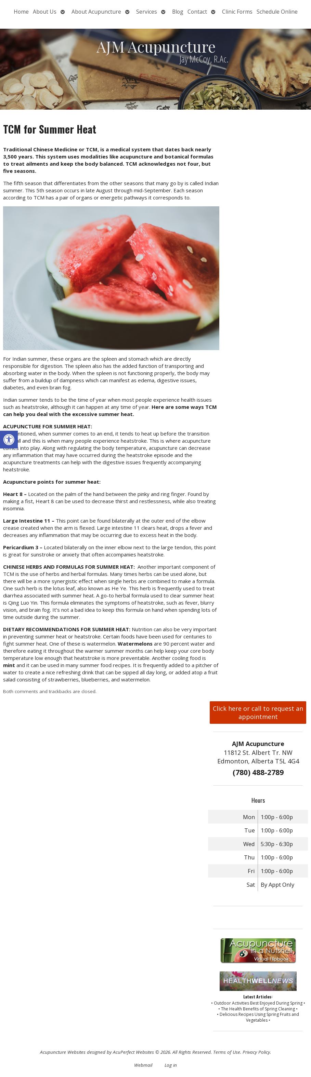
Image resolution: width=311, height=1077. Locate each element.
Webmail (143, 1065)
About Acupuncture (96, 11)
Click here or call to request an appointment (258, 712)
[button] (9, 439)
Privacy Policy (256, 1052)
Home (21, 11)
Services (146, 11)
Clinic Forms (237, 11)
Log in (171, 1065)
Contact (197, 11)
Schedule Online (277, 11)
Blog (177, 11)
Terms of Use (226, 1052)
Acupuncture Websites (63, 1052)
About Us (44, 11)
